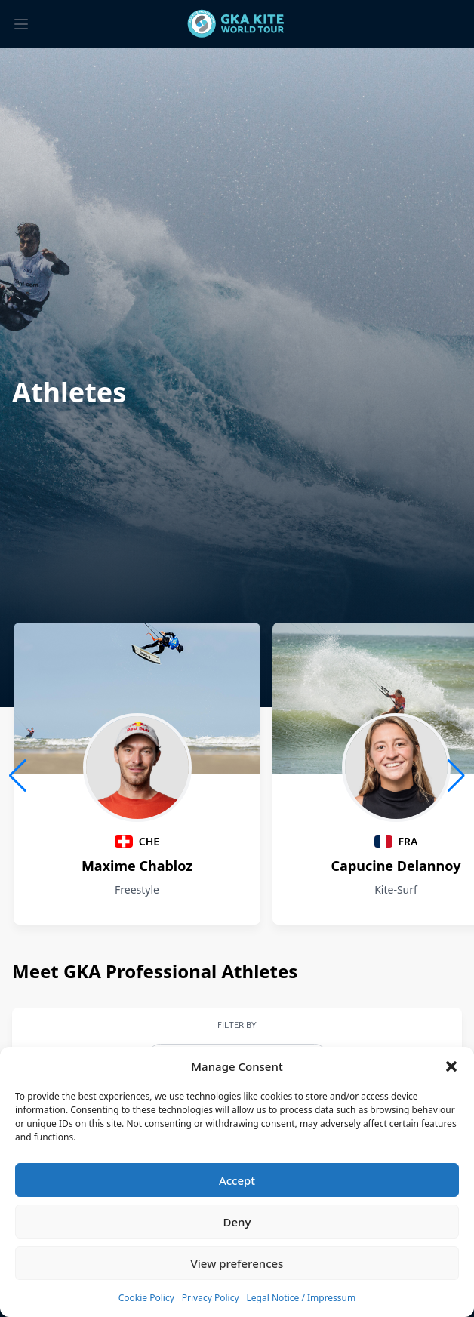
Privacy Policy (210, 1297)
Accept (237, 1180)
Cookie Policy (146, 1297)
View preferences (237, 1263)
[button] (451, 1066)
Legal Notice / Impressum (301, 1297)
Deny (237, 1221)
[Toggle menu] (21, 24)
